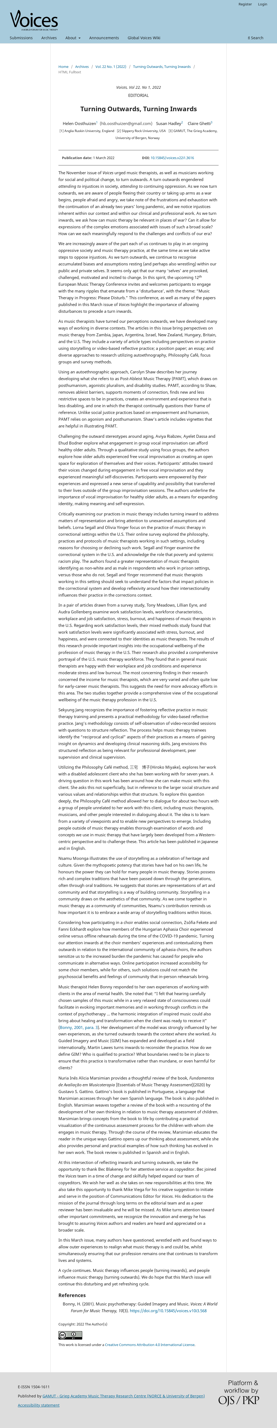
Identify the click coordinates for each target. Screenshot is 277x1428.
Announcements (104, 37)
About (71, 37)
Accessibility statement (39, 1405)
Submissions (21, 37)
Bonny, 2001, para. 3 (79, 1027)
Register (245, 4)
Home (63, 66)
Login (262, 4)
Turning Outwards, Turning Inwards (162, 66)
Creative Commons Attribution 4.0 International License (149, 1345)
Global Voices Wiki (144, 37)
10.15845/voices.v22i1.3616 (172, 158)
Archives (49, 37)
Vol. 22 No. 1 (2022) (110, 66)
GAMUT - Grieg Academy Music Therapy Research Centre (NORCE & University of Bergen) (123, 1396)
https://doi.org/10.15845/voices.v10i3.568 (168, 1311)
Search (255, 37)
